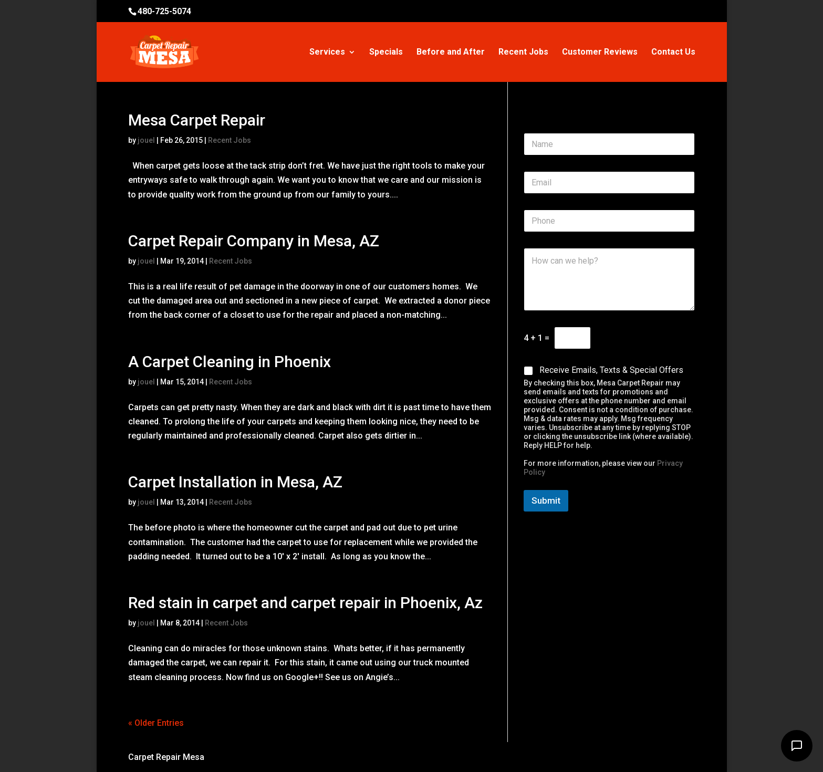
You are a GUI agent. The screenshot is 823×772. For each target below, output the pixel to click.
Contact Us (673, 52)
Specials (386, 52)
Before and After (450, 52)
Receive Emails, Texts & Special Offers (611, 370)
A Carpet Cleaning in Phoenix (229, 361)
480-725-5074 (164, 11)
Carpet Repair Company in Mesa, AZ (253, 241)
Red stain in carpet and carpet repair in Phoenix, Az (305, 602)
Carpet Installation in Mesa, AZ (235, 482)
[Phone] (609, 221)
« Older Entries (156, 723)
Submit (546, 500)
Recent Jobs (523, 52)
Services (327, 52)
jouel (146, 140)
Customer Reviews (600, 52)
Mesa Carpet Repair (196, 120)
